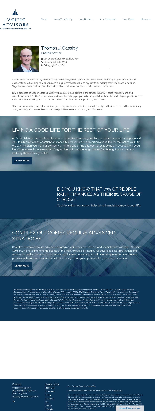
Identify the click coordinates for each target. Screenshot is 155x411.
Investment (50, 391)
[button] (44, 19)
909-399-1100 (24, 388)
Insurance (49, 399)
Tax (46, 402)
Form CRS (91, 386)
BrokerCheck (117, 390)
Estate (48, 395)
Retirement (50, 388)
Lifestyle (49, 409)
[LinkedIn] (14, 401)
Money (48, 406)
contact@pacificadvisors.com (25, 396)
